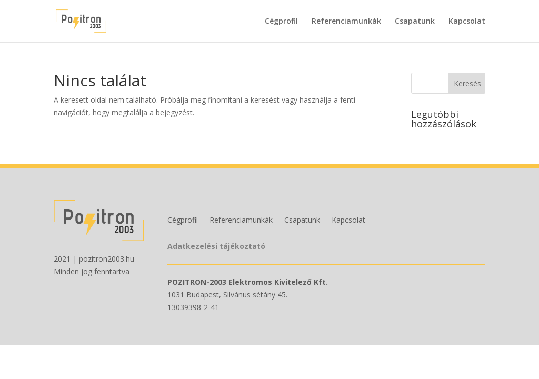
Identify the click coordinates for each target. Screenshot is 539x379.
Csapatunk (415, 21)
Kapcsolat (466, 21)
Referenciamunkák (346, 21)
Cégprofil (281, 21)
